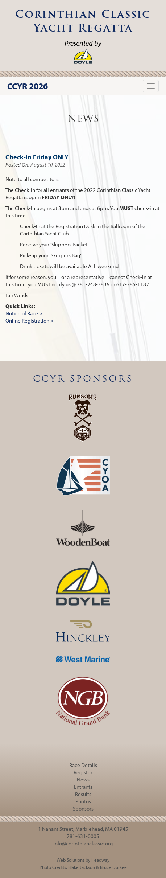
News (83, 779)
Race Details (83, 765)
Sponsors (83, 808)
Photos (83, 801)
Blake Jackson (81, 867)
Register (83, 772)
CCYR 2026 (27, 86)
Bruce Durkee (113, 867)
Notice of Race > (23, 313)
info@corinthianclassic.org (83, 843)
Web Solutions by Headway (83, 860)
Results (83, 794)
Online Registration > (29, 320)
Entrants (83, 786)
